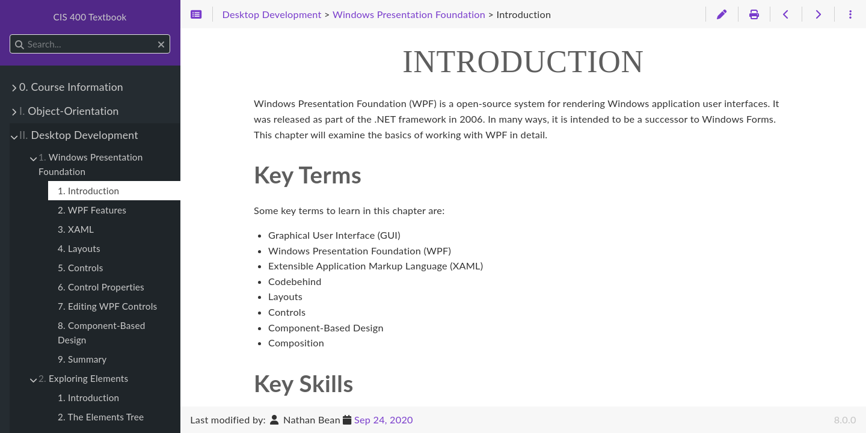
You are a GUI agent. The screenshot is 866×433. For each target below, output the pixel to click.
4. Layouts (79, 248)
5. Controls (80, 267)
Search (10, 34)
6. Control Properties (101, 286)
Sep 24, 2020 (383, 419)
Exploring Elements (83, 378)
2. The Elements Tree (101, 416)
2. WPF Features (92, 209)
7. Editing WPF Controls (107, 306)
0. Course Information (71, 87)
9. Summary (82, 359)
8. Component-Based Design (101, 332)
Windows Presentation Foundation (90, 164)
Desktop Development (78, 135)
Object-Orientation (69, 111)
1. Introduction (88, 190)
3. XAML (76, 229)
